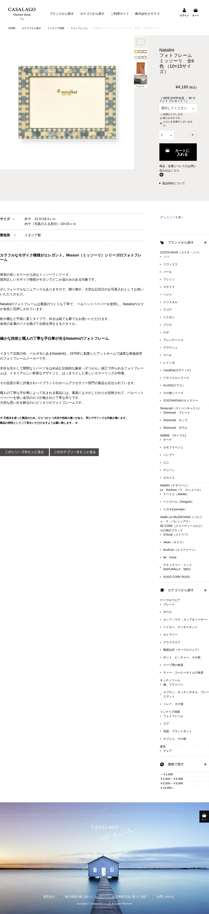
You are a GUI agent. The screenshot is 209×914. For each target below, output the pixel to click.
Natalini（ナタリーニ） (175, 485)
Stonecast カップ (175, 420)
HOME (12, 28)
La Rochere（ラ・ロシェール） (181, 489)
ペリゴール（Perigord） (178, 501)
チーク (167, 439)
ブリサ (167, 324)
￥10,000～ (167, 787)
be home (170, 557)
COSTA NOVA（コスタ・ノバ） (180, 252)
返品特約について (173, 183)
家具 (163, 746)
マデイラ (169, 287)
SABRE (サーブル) (173, 435)
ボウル (167, 612)
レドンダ (169, 362)
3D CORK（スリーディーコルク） (182, 525)
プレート (169, 604)
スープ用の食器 (173, 665)
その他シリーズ (173, 393)
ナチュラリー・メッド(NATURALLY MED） (178, 567)
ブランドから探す (61, 13)
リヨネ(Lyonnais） (175, 509)
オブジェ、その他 (174, 738)
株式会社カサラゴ (147, 13)
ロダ (166, 332)
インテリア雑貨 (55, 28)
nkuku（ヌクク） (174, 542)
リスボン (169, 317)
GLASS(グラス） (174, 385)
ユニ (166, 462)
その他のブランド (171, 530)
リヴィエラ (170, 264)
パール (167, 271)
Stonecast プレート (176, 412)
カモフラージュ (173, 447)
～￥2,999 (166, 774)
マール (167, 355)
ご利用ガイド (120, 13)
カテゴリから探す (92, 13)
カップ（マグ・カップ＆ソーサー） (186, 619)
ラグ (166, 723)
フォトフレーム (79, 28)
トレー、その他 (173, 704)
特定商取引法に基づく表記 (129, 896)
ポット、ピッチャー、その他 (181, 657)
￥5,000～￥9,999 (171, 783)
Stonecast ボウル (175, 427)
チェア (167, 750)
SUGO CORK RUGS (176, 576)
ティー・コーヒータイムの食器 (183, 672)
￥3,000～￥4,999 (171, 778)
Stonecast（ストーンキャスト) (179, 408)
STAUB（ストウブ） (176, 534)
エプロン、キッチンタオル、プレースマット (186, 694)
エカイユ (169, 477)
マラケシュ (170, 347)
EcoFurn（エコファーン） (180, 549)
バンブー (169, 454)
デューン (169, 470)
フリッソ (169, 279)
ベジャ (167, 294)
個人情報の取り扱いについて (83, 896)
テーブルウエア (170, 600)
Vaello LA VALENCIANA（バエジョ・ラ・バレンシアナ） (181, 519)
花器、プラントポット (177, 731)
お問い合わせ (165, 896)
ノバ (166, 256)
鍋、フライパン (173, 684)
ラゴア (167, 309)
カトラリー (170, 634)
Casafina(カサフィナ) (177, 370)
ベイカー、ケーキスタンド (180, 627)
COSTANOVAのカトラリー (180, 400)
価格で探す (176, 764)
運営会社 (49, 896)
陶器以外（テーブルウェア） (181, 649)
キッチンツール (170, 680)
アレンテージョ (173, 340)
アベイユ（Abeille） (176, 494)
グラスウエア (171, 642)
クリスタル (170, 302)
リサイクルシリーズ (176, 377)
